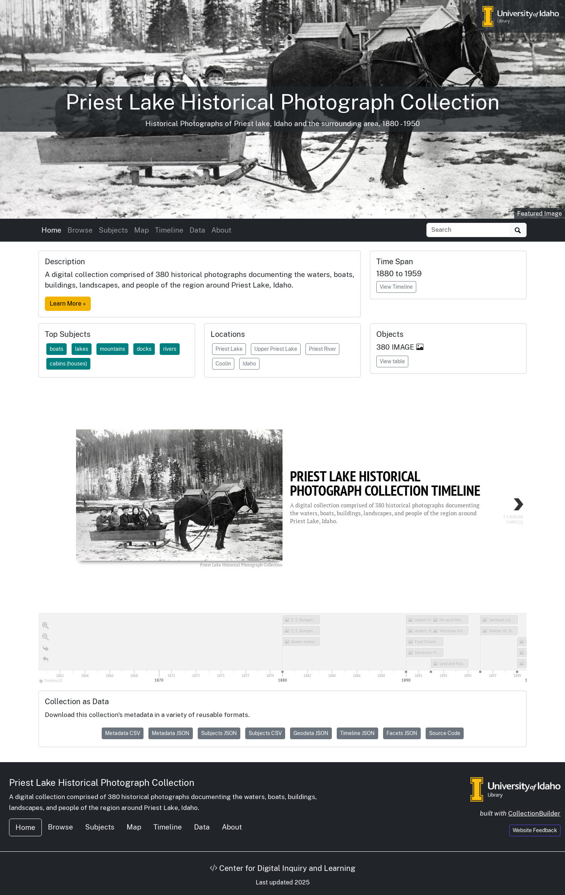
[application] (282, 649)
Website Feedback (535, 830)
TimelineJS (51, 681)
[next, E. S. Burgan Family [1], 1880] (504, 514)
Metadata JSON (170, 733)
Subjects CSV (265, 733)
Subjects (113, 230)
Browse (80, 230)
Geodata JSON (310, 733)
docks (144, 349)
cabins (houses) (68, 364)
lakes (81, 349)
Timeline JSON (357, 733)
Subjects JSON (219, 733)
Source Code (444, 733)
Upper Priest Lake (275, 349)
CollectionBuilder (534, 813)
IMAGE (407, 347)
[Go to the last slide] (45, 648)
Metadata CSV (122, 733)
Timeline (169, 230)
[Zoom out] (45, 637)
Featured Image (539, 213)
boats (56, 349)
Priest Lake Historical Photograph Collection (101, 782)
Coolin (223, 364)
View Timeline (396, 287)
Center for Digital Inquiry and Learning (282, 868)
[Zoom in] (45, 626)
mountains (112, 349)
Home (51, 230)
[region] (282, 534)
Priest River (322, 349)
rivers (169, 349)
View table (392, 361)
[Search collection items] (468, 230)
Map (141, 230)
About (221, 230)
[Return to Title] (45, 659)
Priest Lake (229, 349)
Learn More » (68, 303)
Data (197, 230)
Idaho (249, 364)
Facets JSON (401, 733)
